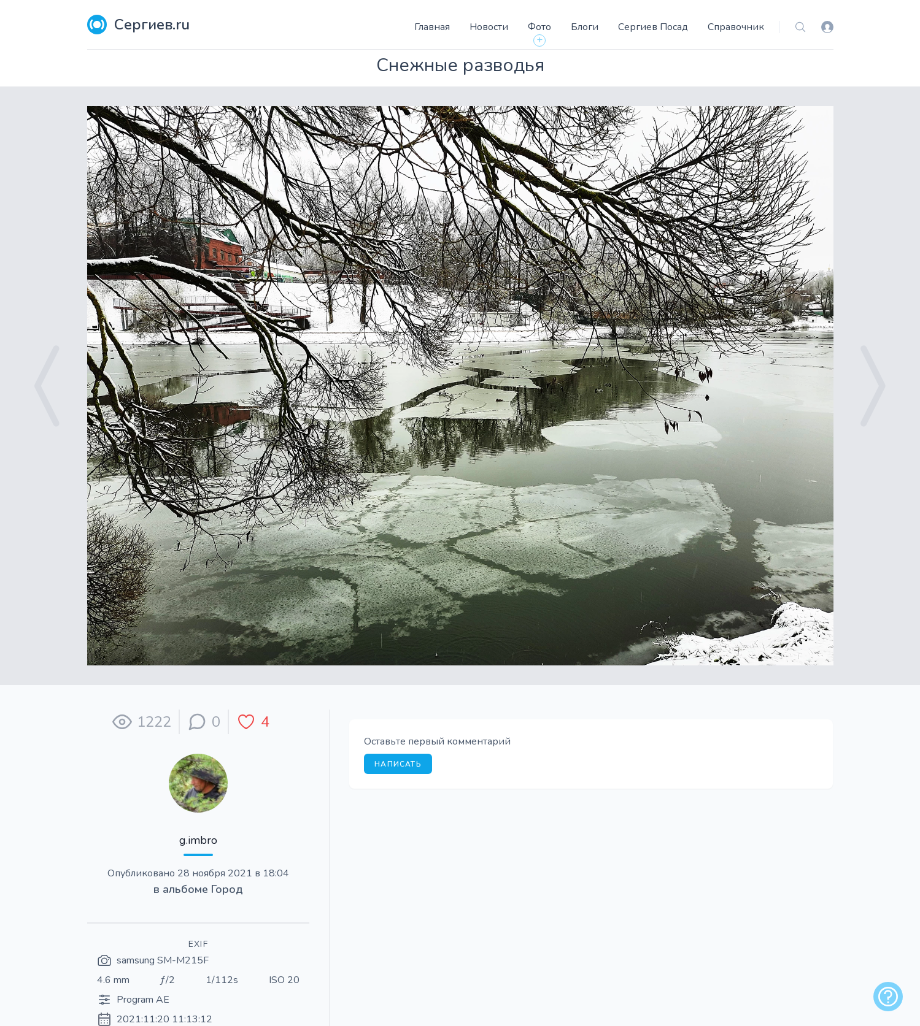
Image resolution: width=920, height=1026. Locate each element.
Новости (489, 27)
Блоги (584, 27)
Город (227, 889)
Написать (398, 764)
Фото (539, 27)
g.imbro (198, 840)
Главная (432, 27)
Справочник (736, 27)
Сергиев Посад (653, 27)
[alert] (888, 996)
